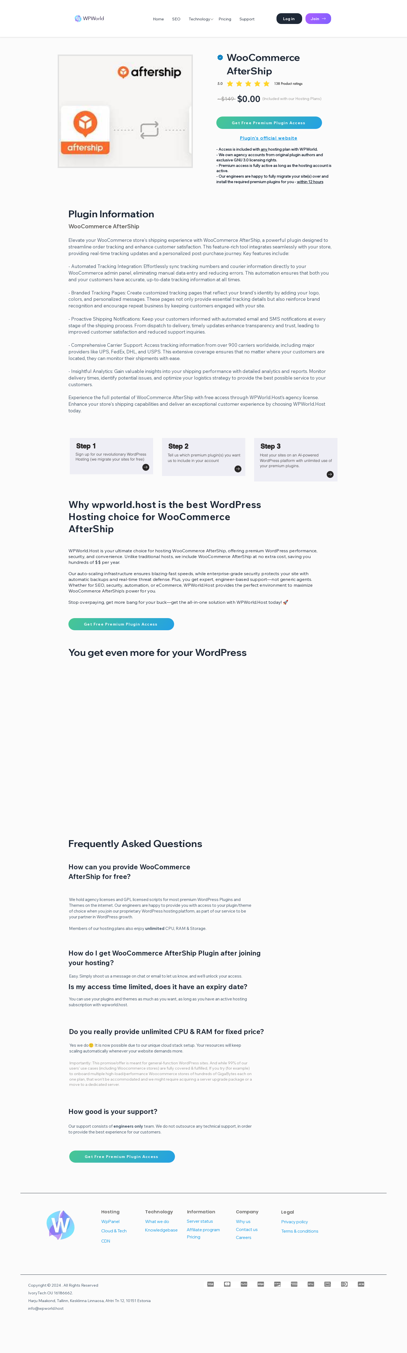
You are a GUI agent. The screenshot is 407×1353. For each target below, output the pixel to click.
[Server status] (206, 1221)
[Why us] (255, 1221)
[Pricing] (207, 1237)
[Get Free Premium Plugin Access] (269, 123)
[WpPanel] (121, 1221)
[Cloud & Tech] (121, 1231)
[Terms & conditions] (301, 1231)
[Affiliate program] (206, 1230)
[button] (289, 18)
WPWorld (93, 18)
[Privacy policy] (300, 1222)
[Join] (318, 18)
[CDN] (121, 1241)
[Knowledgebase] (165, 1230)
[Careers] (255, 1237)
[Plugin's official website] (269, 138)
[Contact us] (255, 1229)
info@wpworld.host (45, 1308)
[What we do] (165, 1221)
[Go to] (145, 467)
